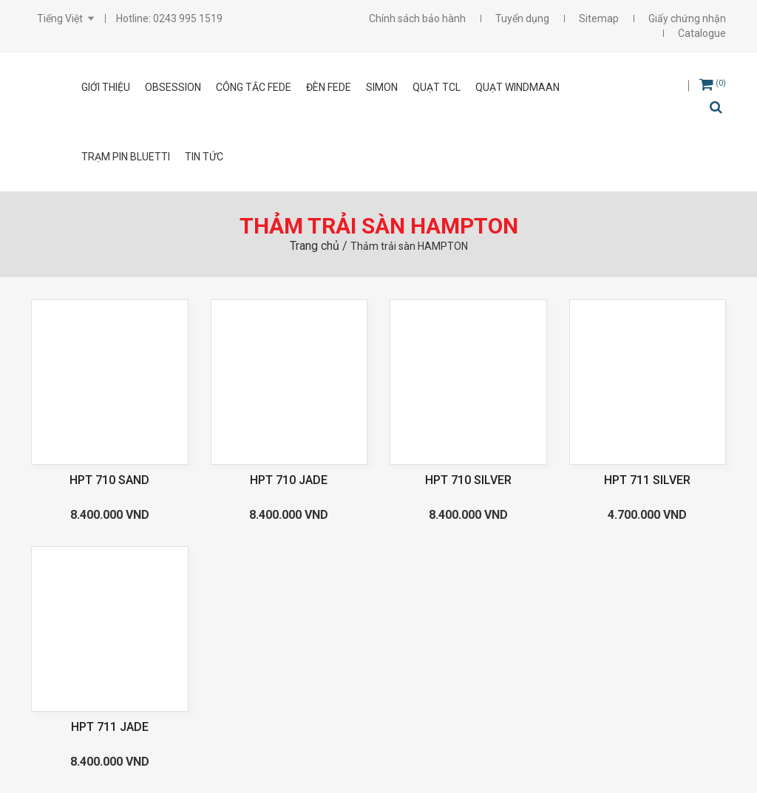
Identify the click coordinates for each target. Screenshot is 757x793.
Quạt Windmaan (517, 87)
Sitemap (599, 18)
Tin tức (204, 157)
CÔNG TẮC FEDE (253, 87)
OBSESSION (173, 87)
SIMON (382, 87)
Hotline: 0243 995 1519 (169, 18)
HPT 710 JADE (288, 480)
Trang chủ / (320, 246)
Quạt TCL (437, 87)
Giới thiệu (105, 87)
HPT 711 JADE (110, 727)
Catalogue (702, 33)
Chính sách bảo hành (417, 18)
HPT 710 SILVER (468, 480)
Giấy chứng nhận (687, 18)
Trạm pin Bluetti (125, 157)
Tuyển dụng (522, 18)
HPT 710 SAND (109, 480)
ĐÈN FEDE (328, 87)
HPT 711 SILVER (647, 480)
